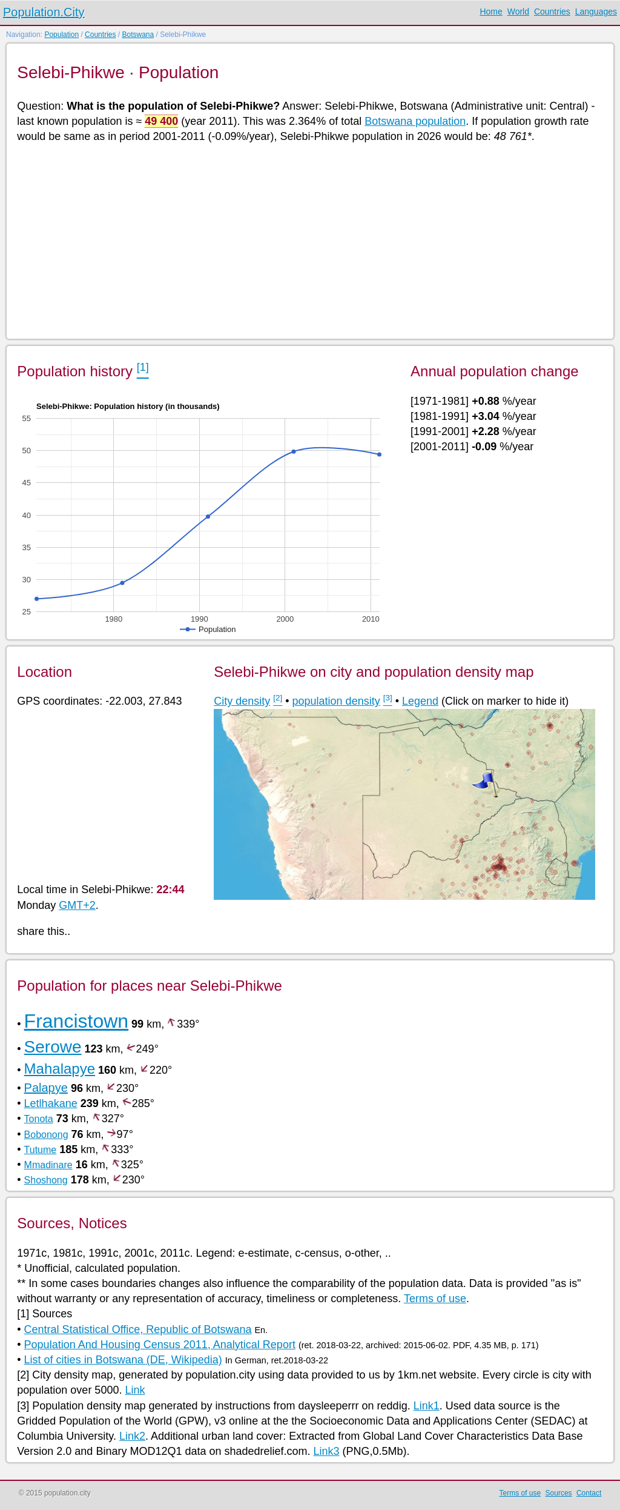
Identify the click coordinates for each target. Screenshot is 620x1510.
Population (61, 34)
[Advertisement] (309, 240)
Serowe (53, 1046)
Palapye (46, 1087)
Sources (559, 1493)
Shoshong (46, 1180)
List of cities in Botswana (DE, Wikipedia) (123, 1360)
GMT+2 (77, 905)
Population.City (44, 12)
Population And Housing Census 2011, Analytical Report (159, 1345)
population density (336, 701)
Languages (596, 11)
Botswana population (415, 121)
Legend (420, 701)
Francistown (76, 1021)
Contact (588, 1493)
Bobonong (46, 1134)
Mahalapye (59, 1068)
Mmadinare (48, 1165)
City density (242, 701)
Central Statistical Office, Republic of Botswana (138, 1329)
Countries (552, 11)
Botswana (138, 34)
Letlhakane (51, 1103)
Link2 (132, 1436)
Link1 (427, 1406)
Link (135, 1390)
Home (491, 11)
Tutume (40, 1150)
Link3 (327, 1451)
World (518, 11)
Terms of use (435, 1298)
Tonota (38, 1119)
